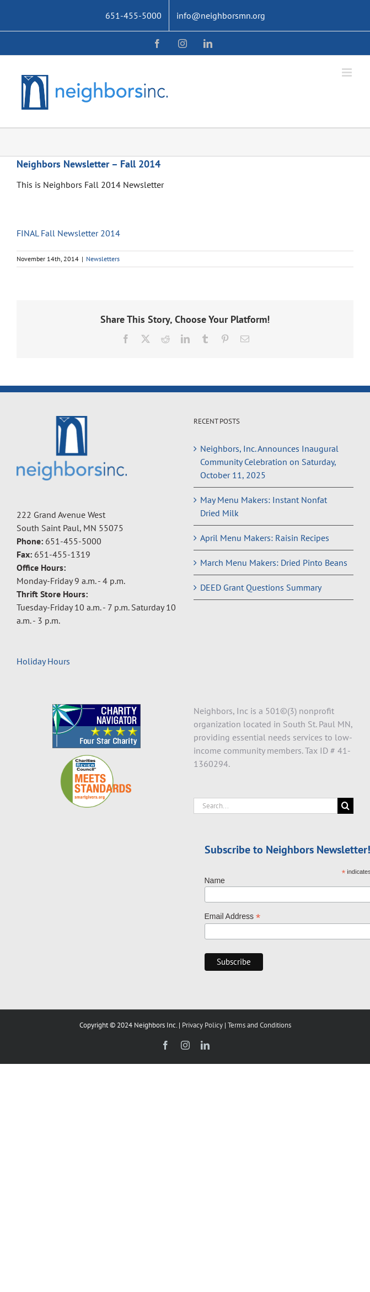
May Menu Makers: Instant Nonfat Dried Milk (263, 506)
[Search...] (266, 806)
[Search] (345, 806)
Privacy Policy (203, 1025)
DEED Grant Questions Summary (260, 587)
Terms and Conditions (259, 1025)
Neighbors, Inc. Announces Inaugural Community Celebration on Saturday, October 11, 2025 (269, 461)
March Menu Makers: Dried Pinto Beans (273, 562)
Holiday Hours (43, 661)
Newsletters (103, 259)
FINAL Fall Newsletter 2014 (68, 233)
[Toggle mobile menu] (347, 72)
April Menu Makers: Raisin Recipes (264, 537)
